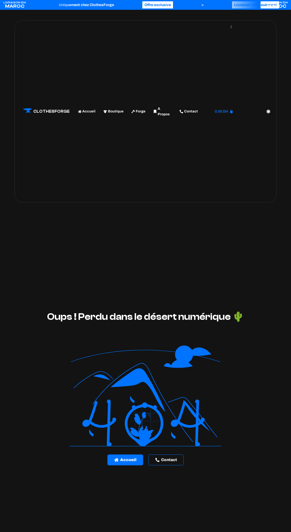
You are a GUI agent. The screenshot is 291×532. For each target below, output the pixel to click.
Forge (138, 111)
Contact (189, 111)
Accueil (87, 111)
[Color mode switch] (268, 111)
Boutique (113, 111)
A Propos (161, 111)
